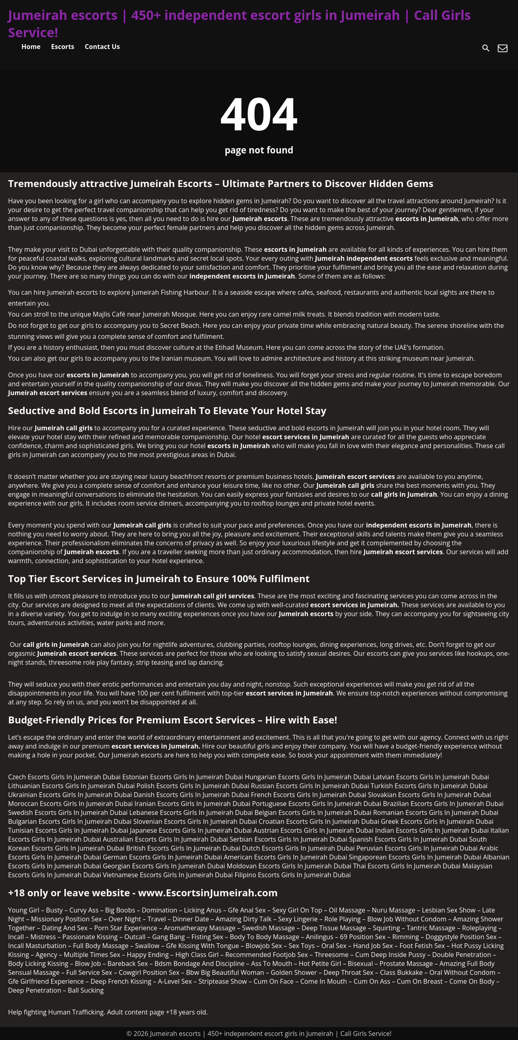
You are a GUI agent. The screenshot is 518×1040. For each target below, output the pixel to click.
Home (30, 46)
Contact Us (102, 46)
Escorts (62, 46)
